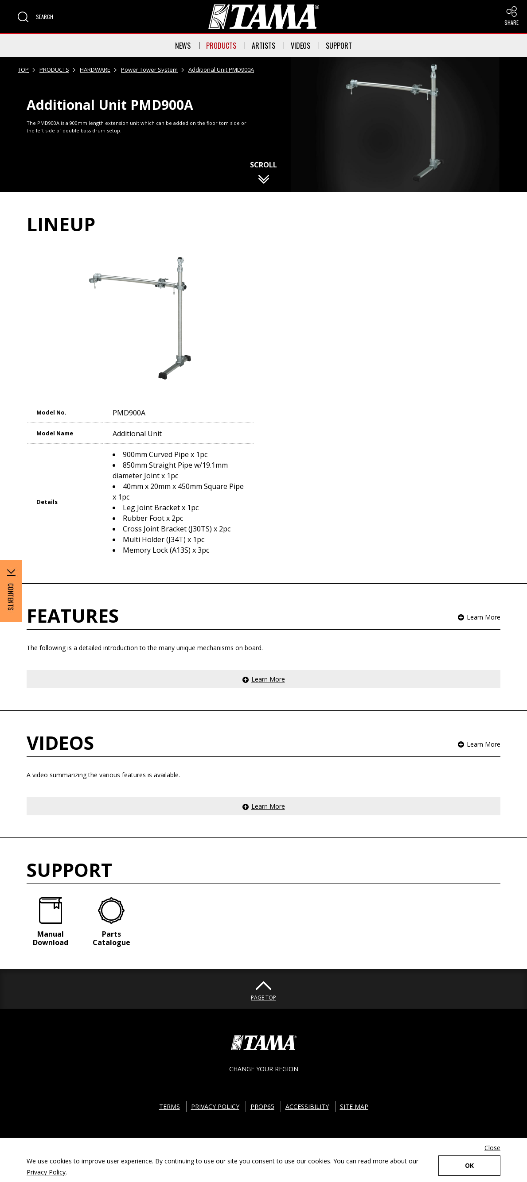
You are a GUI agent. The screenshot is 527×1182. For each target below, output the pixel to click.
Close (492, 1147)
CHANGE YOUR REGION (263, 1069)
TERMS (169, 1106)
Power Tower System (149, 70)
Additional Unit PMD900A (221, 70)
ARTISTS (263, 45)
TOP (23, 70)
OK (469, 1165)
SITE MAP (354, 1106)
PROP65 (262, 1106)
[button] (35, 17)
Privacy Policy (46, 1172)
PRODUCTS (221, 45)
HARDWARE (95, 70)
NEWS (183, 45)
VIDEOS (300, 45)
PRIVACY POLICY (215, 1106)
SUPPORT (339, 45)
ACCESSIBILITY (307, 1106)
